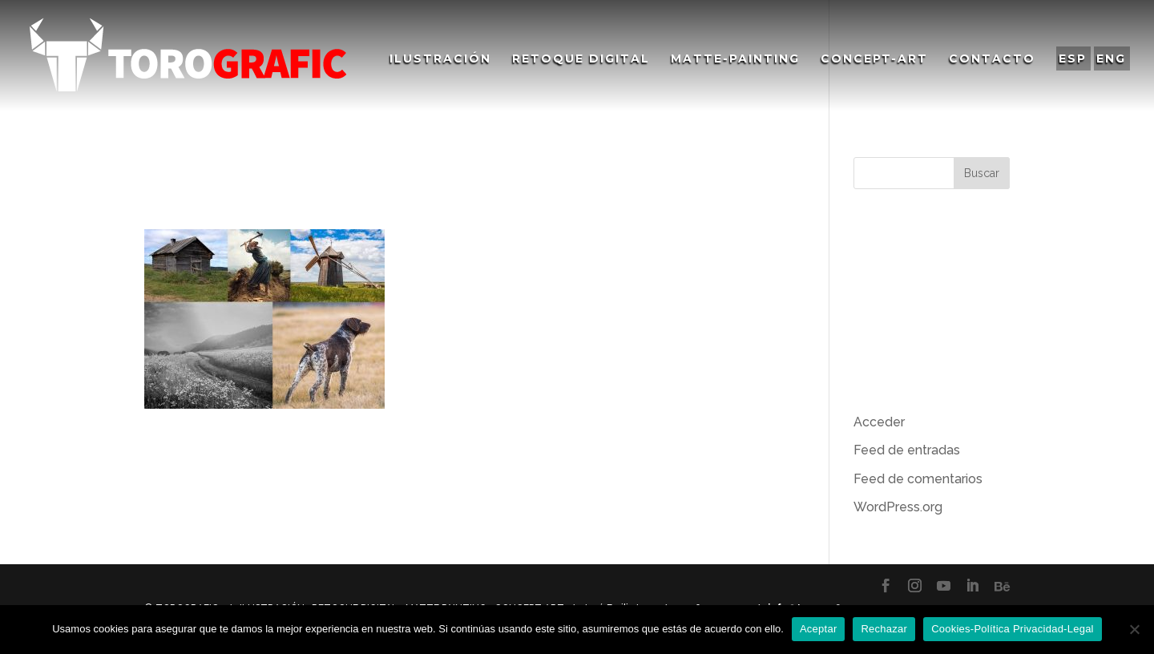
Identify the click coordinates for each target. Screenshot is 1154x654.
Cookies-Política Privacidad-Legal (1012, 629)
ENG (1111, 58)
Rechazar (884, 629)
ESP (1073, 58)
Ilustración (440, 59)
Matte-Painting (735, 59)
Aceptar (818, 629)
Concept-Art (874, 59)
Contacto (992, 59)
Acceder (879, 422)
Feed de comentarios (918, 478)
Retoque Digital (581, 59)
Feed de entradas (906, 450)
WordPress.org (897, 507)
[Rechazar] (1134, 629)
